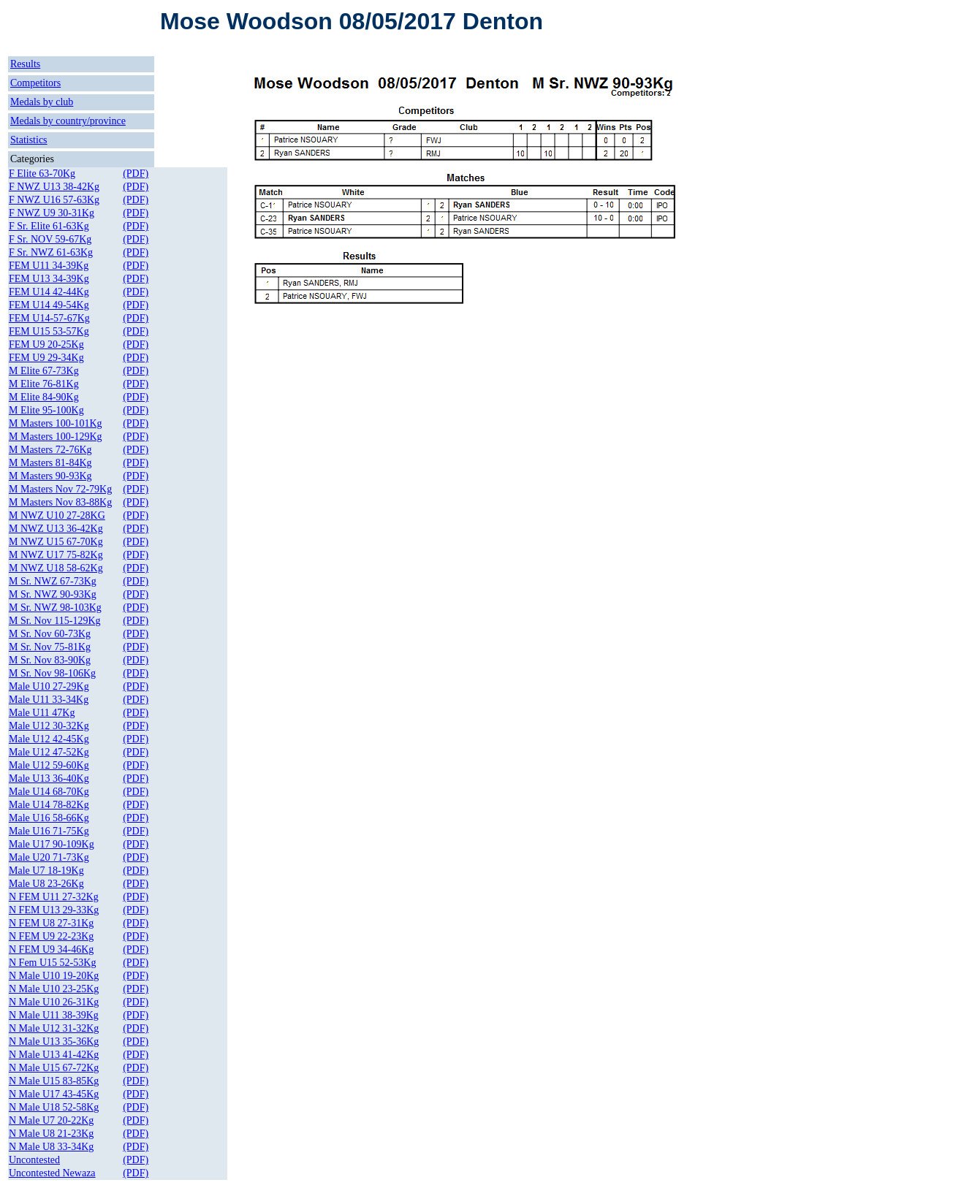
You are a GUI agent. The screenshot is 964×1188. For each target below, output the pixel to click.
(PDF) (135, 173)
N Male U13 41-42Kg (54, 1054)
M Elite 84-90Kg (44, 397)
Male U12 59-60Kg (49, 765)
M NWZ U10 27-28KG (57, 515)
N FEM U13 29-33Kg (54, 910)
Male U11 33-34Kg (48, 699)
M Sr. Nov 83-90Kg (50, 660)
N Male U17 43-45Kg (54, 1094)
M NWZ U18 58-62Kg (56, 568)
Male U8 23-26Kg (46, 883)
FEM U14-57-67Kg (49, 318)
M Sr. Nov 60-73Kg (50, 633)
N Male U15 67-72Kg (54, 1067)
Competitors (35, 82)
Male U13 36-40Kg (49, 778)
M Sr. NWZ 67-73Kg (52, 581)
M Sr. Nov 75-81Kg (50, 646)
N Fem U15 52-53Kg (52, 962)
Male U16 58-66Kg (49, 817)
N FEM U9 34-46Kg (51, 949)
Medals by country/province (68, 120)
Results (25, 63)
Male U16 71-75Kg (49, 831)
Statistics (29, 139)
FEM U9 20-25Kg (46, 344)
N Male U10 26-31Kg (54, 1002)
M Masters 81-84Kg (50, 462)
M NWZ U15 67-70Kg (56, 541)
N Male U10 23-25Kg (54, 988)
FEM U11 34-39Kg (48, 265)
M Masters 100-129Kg (55, 436)
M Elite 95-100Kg (46, 410)
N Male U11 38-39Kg (54, 1015)
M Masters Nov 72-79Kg (60, 489)
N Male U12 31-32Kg (54, 1028)
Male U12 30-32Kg (49, 725)
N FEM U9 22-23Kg (51, 936)
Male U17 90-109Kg (51, 844)
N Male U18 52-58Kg (54, 1107)
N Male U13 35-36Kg (54, 1041)
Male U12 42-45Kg (49, 739)
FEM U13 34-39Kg (49, 278)
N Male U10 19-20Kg (54, 975)
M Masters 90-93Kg (50, 476)
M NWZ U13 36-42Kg (56, 528)
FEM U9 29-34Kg (46, 357)
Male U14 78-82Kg (49, 804)
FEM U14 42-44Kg (49, 291)
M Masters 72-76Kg (50, 449)
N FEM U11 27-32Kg (54, 896)
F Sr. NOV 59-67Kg (50, 239)
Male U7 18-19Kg (46, 870)
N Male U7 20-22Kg (51, 1120)
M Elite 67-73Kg (44, 370)
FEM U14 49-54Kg (49, 305)
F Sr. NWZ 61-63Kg (51, 252)
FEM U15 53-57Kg (49, 331)
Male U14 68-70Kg (49, 791)
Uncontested (34, 1159)
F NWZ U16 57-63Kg (54, 199)
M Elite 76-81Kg (44, 383)
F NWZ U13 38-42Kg (54, 186)
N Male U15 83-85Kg (54, 1080)
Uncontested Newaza (52, 1173)
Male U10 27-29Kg (49, 686)
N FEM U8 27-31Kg (51, 923)
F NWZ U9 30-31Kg (51, 212)
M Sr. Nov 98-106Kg (52, 673)
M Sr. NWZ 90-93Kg (52, 594)
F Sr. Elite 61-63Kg (49, 226)
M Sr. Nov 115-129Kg (55, 620)
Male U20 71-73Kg (49, 857)
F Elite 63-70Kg (42, 173)
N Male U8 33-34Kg (51, 1146)
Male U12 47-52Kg (49, 752)
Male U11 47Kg (42, 712)
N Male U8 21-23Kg (51, 1133)
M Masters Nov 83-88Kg (60, 502)
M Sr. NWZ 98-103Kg (55, 607)
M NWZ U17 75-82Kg (56, 554)
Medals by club (41, 101)
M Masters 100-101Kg (55, 423)
